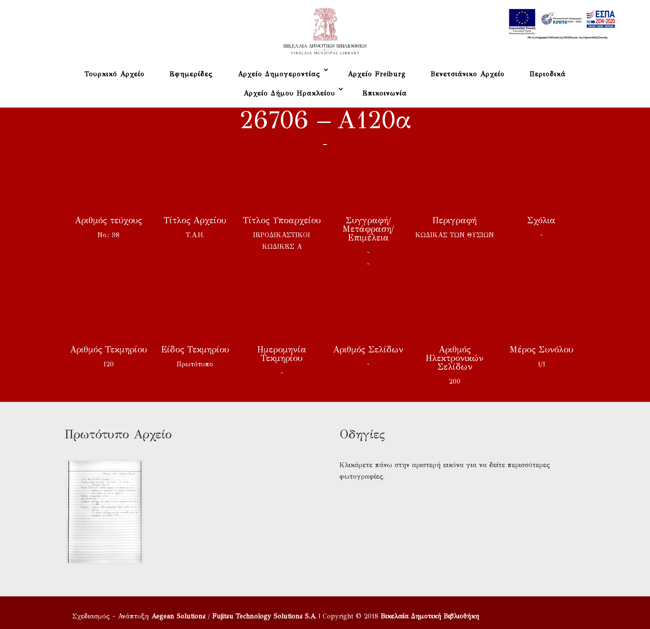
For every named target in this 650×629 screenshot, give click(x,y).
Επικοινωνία (384, 93)
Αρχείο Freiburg (377, 74)
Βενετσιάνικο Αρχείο (468, 74)
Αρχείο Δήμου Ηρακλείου (289, 93)
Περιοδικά (548, 74)
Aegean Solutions (178, 616)
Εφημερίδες (191, 74)
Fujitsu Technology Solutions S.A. (264, 616)
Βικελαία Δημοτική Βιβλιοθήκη (430, 616)
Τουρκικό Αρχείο (114, 74)
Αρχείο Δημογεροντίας (279, 74)
